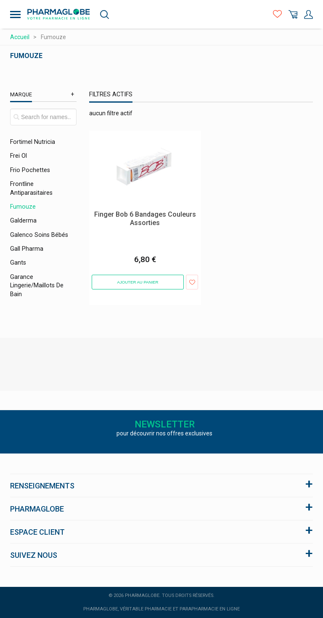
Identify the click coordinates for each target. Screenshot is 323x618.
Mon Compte (308, 14)
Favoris (277, 14)
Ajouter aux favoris (192, 282)
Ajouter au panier (138, 282)
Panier (293, 14)
